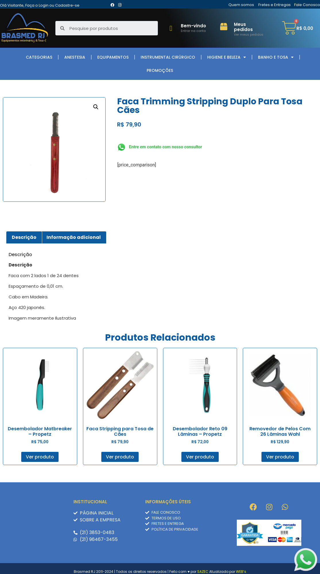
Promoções (160, 70)
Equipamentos (113, 57)
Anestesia (74, 57)
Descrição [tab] (24, 237)
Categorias (39, 57)
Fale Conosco (307, 4)
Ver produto (40, 457)
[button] (96, 107)
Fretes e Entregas (274, 4)
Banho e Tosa (276, 57)
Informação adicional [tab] (73, 237)
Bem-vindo (193, 26)
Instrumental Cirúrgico (168, 57)
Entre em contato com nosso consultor (165, 146)
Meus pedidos (243, 26)
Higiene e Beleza (226, 57)
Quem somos (241, 4)
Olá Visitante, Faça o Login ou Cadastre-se (39, 5)
